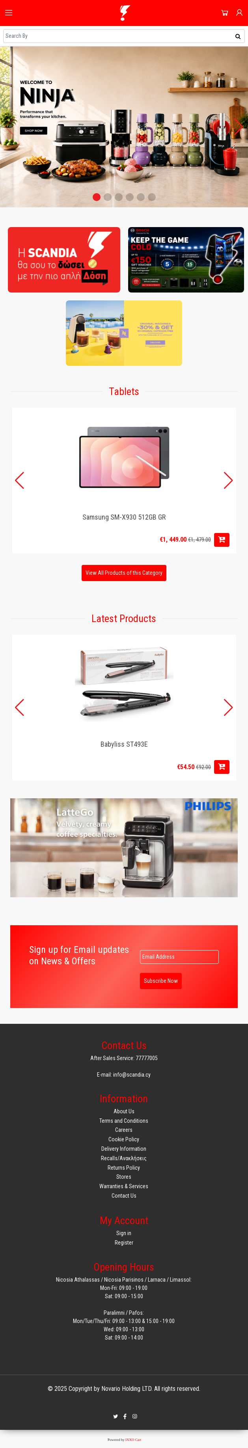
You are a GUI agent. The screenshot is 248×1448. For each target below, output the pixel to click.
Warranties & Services (123, 1186)
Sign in (123, 1233)
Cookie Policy (123, 1139)
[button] (97, 197)
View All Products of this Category (124, 573)
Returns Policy (124, 1168)
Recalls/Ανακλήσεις (124, 1158)
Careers (123, 1130)
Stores (123, 1177)
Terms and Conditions (123, 1121)
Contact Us (124, 1196)
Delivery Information (123, 1149)
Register (124, 1242)
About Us (124, 1111)
